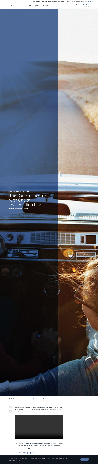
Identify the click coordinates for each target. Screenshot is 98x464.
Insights (11, 5)
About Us (37, 5)
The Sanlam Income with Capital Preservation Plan (32, 399)
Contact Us (46, 5)
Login (54, 5)
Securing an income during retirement (19, 191)
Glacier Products (13, 399)
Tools (29, 5)
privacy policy (16, 460)
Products (20, 5)
